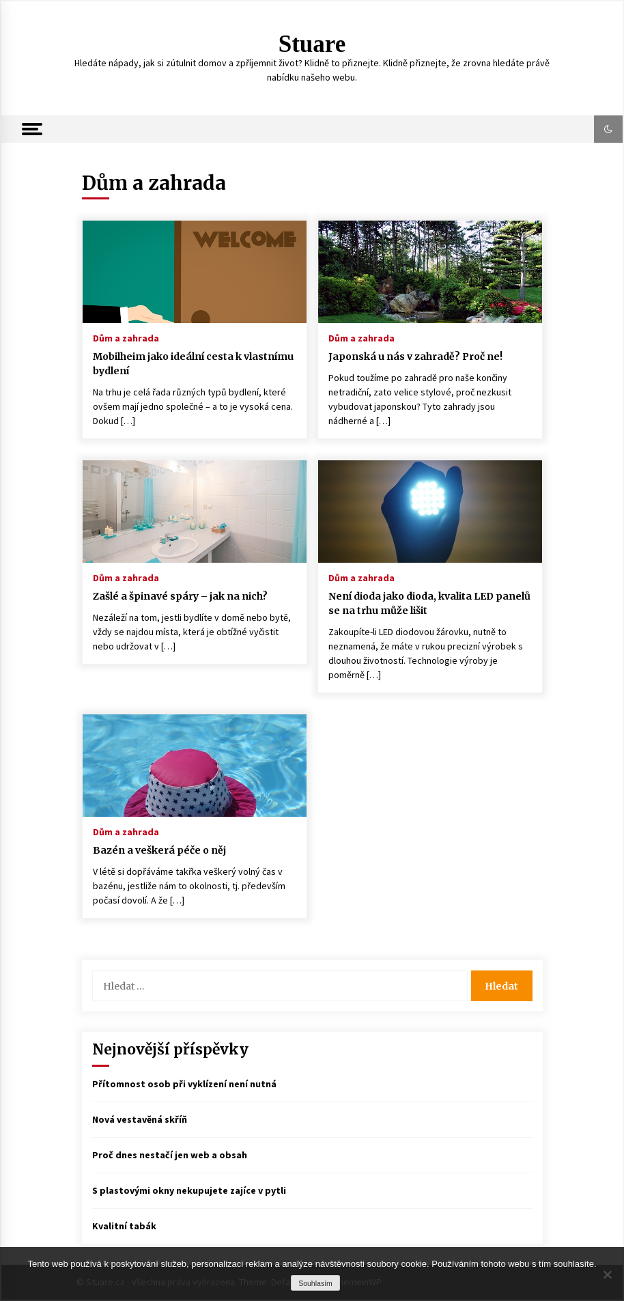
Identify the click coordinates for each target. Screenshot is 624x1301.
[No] (607, 1274)
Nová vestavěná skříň (139, 1119)
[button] (608, 129)
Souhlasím (315, 1283)
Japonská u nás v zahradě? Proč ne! (415, 356)
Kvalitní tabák (124, 1226)
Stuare (312, 44)
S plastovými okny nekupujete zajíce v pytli (189, 1190)
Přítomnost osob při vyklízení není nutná (184, 1084)
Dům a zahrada (126, 337)
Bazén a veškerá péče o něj (159, 850)
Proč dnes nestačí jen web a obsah (169, 1155)
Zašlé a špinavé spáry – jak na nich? (180, 596)
